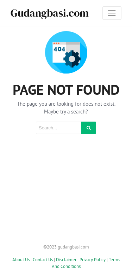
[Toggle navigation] (111, 13)
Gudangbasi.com (50, 13)
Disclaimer (66, 259)
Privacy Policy (93, 259)
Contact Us (43, 259)
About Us (21, 259)
